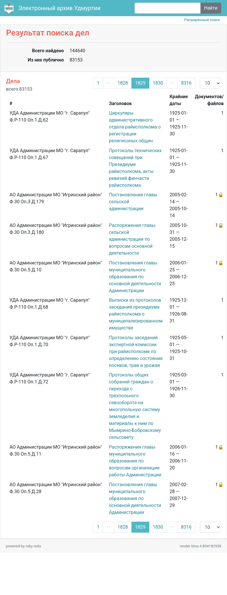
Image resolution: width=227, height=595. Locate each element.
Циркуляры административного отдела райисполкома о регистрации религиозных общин (135, 126)
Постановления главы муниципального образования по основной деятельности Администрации (135, 276)
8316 (186, 83)
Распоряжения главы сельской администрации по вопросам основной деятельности (132, 239)
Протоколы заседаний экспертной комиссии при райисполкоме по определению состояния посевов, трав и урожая (136, 351)
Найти (210, 8)
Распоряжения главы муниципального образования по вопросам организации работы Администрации (135, 461)
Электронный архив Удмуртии (53, 8)
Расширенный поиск (202, 20)
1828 (123, 83)
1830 (158, 83)
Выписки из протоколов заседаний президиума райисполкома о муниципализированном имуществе (136, 314)
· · (108, 83)
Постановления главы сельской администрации (133, 201)
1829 (140, 83)
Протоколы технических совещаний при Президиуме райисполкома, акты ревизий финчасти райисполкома (135, 168)
